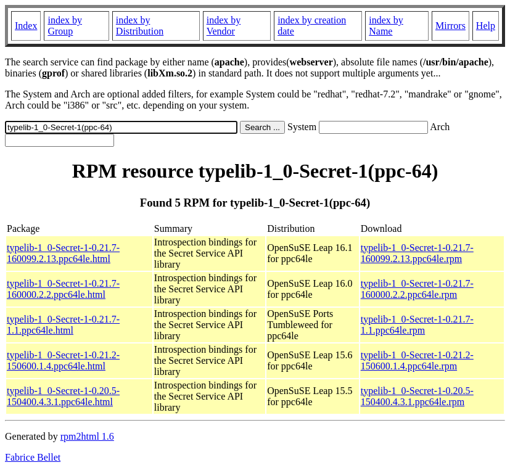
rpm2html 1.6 (87, 436)
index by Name (386, 25)
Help (485, 25)
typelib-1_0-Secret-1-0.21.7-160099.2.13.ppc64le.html (63, 253)
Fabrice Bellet (32, 457)
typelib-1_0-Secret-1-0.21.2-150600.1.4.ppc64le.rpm (417, 360)
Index (26, 25)
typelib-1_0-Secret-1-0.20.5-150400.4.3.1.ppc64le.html (63, 396)
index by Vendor (224, 25)
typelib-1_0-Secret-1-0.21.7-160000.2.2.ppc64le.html (63, 289)
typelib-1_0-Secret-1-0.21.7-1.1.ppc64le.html (63, 324)
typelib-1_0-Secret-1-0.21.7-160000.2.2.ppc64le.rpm (417, 289)
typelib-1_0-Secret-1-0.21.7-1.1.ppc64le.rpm (417, 324)
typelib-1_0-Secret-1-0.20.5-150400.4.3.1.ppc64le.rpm (417, 396)
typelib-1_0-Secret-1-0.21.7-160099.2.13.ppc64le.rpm (417, 253)
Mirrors (450, 25)
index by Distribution (139, 25)
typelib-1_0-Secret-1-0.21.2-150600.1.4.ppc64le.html (63, 360)
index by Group (64, 25)
